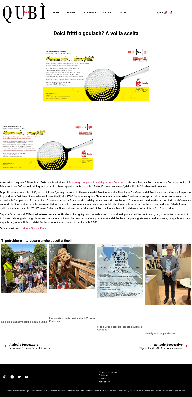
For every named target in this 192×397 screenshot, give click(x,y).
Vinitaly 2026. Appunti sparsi (160, 333)
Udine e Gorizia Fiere (34, 228)
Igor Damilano (180, 391)
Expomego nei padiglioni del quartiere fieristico (97, 182)
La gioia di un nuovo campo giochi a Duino (24, 321)
